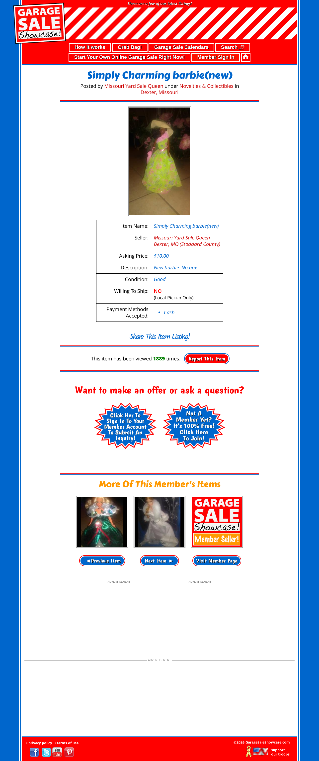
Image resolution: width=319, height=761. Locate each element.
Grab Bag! (130, 47)
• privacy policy (39, 743)
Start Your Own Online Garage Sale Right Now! (129, 57)
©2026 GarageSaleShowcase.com (262, 742)
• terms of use (67, 743)
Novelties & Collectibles (206, 86)
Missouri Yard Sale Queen (133, 86)
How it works (90, 47)
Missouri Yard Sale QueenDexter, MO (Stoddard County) (187, 240)
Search (232, 47)
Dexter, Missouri (159, 92)
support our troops (280, 752)
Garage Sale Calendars (181, 47)
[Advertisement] (119, 615)
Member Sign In (215, 57)
